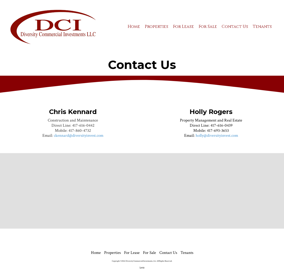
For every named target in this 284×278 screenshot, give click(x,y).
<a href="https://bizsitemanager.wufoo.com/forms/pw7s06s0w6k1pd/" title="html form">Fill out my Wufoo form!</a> (142, 190)
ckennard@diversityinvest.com (78, 135)
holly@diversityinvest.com (217, 135)
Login (142, 267)
